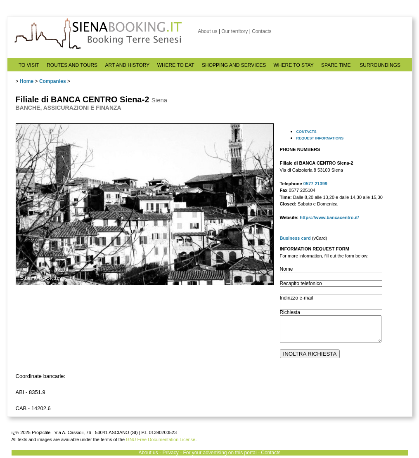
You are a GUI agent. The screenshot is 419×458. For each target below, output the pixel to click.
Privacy (170, 453)
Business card (295, 238)
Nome (286, 269)
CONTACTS (306, 132)
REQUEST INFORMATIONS (320, 138)
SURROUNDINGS (380, 65)
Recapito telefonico (301, 283)
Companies (52, 81)
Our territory (234, 31)
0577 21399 (315, 183)
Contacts (261, 31)
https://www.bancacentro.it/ (329, 217)
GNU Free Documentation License (160, 439)
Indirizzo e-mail (296, 298)
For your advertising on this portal (219, 453)
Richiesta (290, 312)
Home (26, 81)
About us (207, 31)
